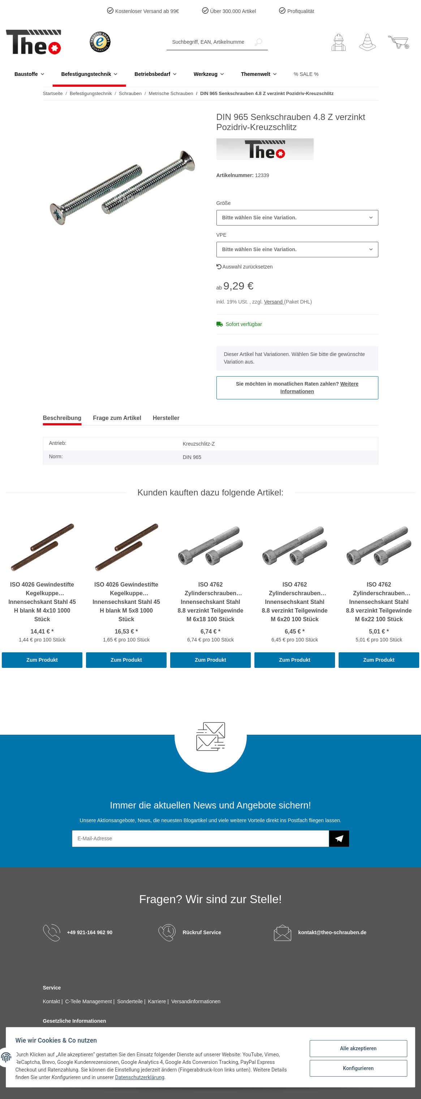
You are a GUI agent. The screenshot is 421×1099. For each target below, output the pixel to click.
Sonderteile (130, 1001)
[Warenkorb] (398, 42)
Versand (274, 302)
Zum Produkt (41, 660)
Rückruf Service (201, 932)
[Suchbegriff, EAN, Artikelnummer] (208, 42)
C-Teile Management (89, 1001)
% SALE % (306, 74)
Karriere (158, 1001)
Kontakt (52, 1001)
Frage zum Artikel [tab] (117, 418)
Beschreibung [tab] (62, 418)
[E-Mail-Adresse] (200, 838)
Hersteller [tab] (166, 418)
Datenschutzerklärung (142, 1077)
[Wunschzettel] (367, 42)
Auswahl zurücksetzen (244, 267)
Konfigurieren (355, 1067)
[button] (338, 42)
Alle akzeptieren (356, 1049)
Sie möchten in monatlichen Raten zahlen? (297, 387)
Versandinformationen (195, 1001)
